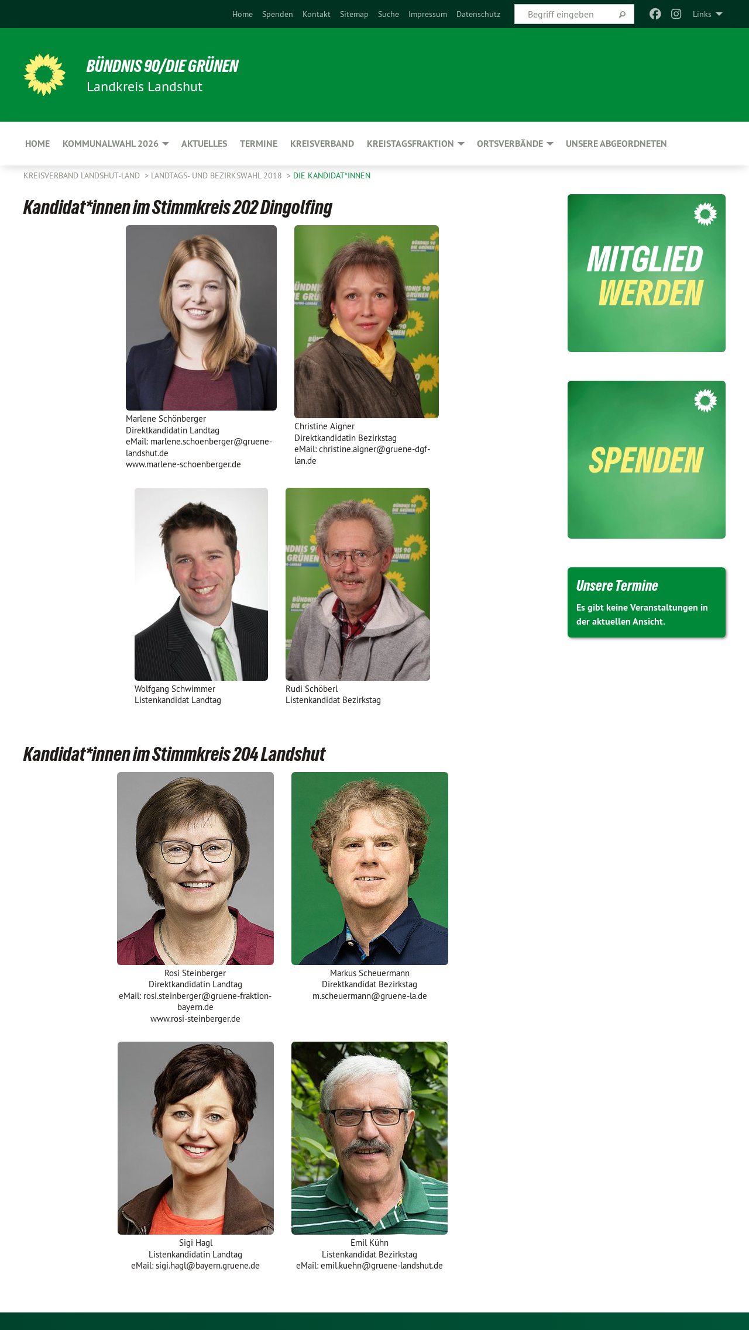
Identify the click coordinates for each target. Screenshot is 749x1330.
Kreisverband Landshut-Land (82, 175)
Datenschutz (478, 14)
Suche (388, 14)
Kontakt (317, 14)
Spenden (277, 14)
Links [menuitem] (702, 14)
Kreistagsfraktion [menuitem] (410, 143)
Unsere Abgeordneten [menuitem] (616, 143)
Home (242, 14)
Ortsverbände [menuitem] (510, 143)
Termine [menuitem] (258, 143)
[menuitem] (242, 14)
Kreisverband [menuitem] (322, 143)
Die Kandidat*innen (331, 175)
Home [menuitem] (37, 143)
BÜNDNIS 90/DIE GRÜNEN (167, 65)
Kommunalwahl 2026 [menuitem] (111, 143)
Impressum (427, 14)
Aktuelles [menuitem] (204, 143)
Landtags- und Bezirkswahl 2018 (217, 175)
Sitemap (354, 14)
